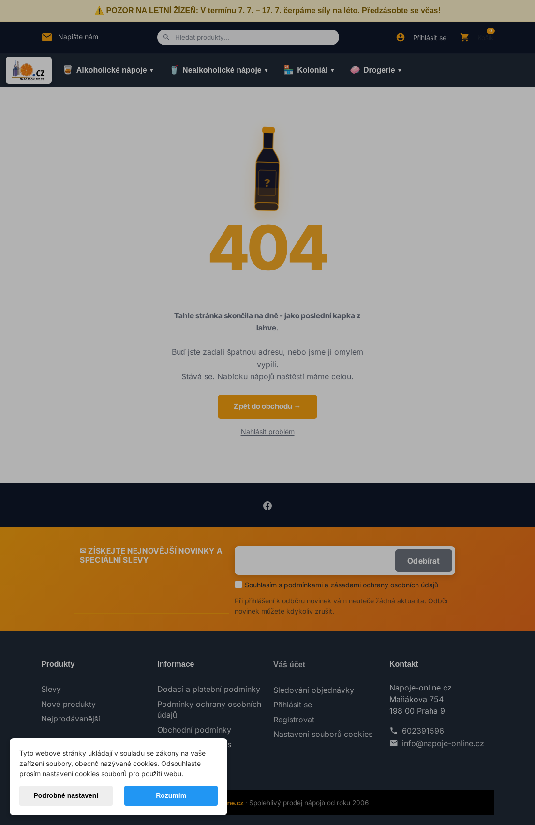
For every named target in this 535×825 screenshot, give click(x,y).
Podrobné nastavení (65, 795)
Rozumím (171, 795)
